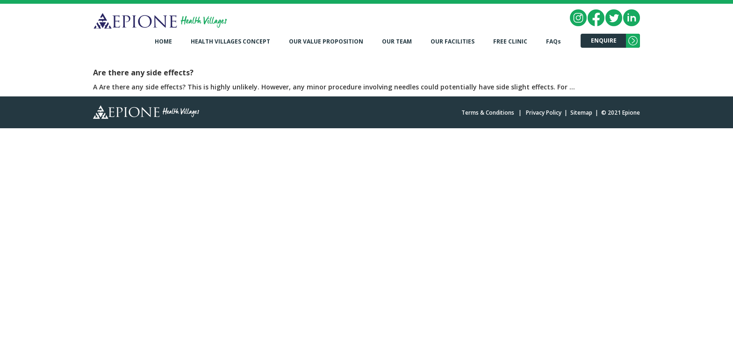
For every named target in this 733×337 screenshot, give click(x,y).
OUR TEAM (397, 41)
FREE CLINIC (510, 41)
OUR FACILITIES (452, 41)
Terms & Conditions (487, 113)
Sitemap (581, 113)
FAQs (553, 41)
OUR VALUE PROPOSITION (326, 41)
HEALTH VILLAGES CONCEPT (230, 41)
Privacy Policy (543, 113)
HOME (163, 41)
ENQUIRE (604, 40)
